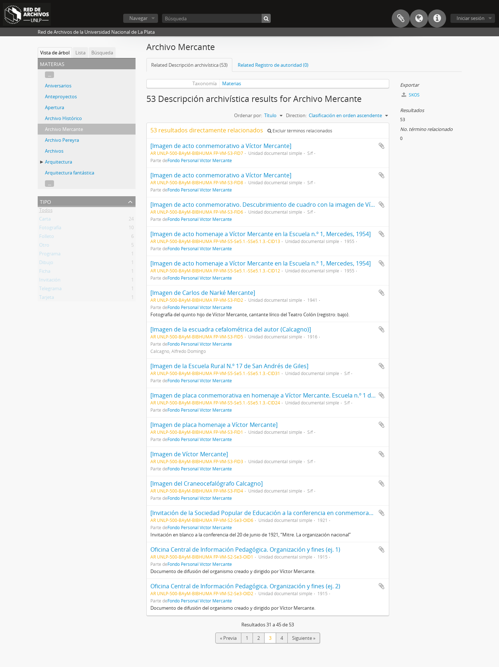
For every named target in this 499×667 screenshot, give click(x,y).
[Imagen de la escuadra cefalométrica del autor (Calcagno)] (230, 329)
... (49, 74)
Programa (50, 255)
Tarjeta (46, 298)
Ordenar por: (248, 115)
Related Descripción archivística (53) (189, 65)
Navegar (138, 18)
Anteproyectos (61, 96)
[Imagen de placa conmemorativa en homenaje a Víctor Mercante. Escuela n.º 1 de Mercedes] (277, 395)
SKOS (411, 95)
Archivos (54, 151)
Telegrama (50, 290)
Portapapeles (401, 18)
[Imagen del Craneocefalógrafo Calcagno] (206, 483)
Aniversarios (58, 85)
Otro (44, 246)
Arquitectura (58, 161)
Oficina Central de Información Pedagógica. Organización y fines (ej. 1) (245, 549)
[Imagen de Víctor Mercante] (189, 454)
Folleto (46, 237)
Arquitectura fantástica (69, 172)
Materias (231, 83)
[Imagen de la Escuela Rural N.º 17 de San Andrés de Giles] (229, 366)
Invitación (50, 281)
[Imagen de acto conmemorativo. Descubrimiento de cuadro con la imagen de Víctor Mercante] (280, 205)
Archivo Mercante (64, 129)
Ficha (44, 272)
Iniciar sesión (471, 18)
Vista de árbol (55, 52)
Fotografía (50, 229)
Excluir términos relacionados (299, 131)
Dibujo (46, 263)
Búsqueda (102, 52)
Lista (80, 52)
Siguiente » (303, 638)
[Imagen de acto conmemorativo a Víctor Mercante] (220, 146)
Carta (45, 220)
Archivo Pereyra (62, 140)
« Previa (228, 638)
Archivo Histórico (63, 118)
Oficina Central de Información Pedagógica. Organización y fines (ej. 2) (245, 586)
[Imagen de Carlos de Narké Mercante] (202, 293)
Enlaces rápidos (437, 18)
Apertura (54, 107)
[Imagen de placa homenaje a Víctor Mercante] (214, 425)
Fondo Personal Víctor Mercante (199, 160)
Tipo (45, 201)
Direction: (296, 115)
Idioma (419, 18)
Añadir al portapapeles (381, 145)
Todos (46, 211)
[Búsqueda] (216, 18)
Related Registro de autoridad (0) (273, 65)
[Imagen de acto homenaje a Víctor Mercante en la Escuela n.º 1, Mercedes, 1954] (260, 234)
